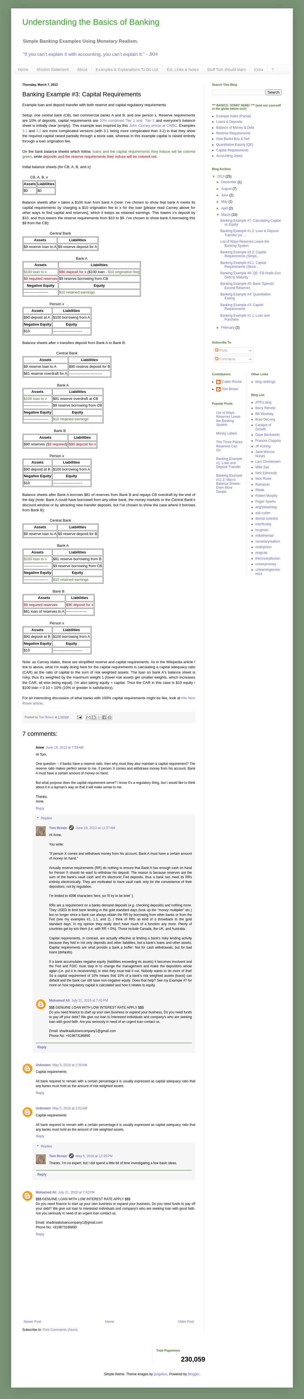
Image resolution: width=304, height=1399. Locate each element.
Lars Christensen (268, 462)
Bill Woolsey (264, 414)
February (228, 328)
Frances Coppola (268, 441)
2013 (221, 176)
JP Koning (263, 446)
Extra (258, 69)
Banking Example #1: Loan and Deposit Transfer (229, 463)
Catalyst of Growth (263, 427)
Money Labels (226, 433)
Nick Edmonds (266, 473)
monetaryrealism (267, 541)
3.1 (24, 131)
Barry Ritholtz (265, 408)
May (224, 202)
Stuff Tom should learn (226, 69)
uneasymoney (265, 564)
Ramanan (262, 484)
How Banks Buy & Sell (232, 139)
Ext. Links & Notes (183, 69)
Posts (221, 350)
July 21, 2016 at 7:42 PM (76, 1192)
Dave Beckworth (267, 435)
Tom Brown (58, 828)
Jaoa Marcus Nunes (265, 454)
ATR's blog (263, 402)
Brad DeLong (265, 419)
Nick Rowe (263, 479)
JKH (153, 54)
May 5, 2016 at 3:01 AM (69, 1108)
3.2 (38, 131)
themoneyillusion (267, 558)
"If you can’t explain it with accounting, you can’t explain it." (83, 54)
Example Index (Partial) (233, 116)
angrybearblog (266, 507)
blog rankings (265, 382)
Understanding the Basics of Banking (91, 22)
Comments (225, 359)
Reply (40, 808)
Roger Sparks (265, 501)
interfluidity (263, 524)
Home (23, 69)
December (229, 182)
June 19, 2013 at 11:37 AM (95, 828)
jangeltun (160, 1374)
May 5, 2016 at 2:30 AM (69, 1065)
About (82, 69)
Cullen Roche (232, 382)
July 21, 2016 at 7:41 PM (89, 1000)
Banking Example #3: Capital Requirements (241, 307)
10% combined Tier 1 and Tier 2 (127, 120)
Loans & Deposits (229, 122)
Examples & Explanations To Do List (127, 69)
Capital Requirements (232, 150)
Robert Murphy (266, 496)
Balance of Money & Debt (235, 128)
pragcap (261, 553)
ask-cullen (263, 513)
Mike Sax (262, 467)
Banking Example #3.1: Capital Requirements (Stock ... (243, 265)
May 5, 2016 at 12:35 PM (94, 1156)
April (225, 208)
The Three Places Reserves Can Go (229, 446)
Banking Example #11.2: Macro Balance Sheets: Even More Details (229, 484)
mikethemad (264, 536)
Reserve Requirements (233, 133)
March (226, 215)
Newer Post (32, 1322)
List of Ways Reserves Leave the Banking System (244, 243)
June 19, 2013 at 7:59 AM (64, 747)
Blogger (193, 1374)
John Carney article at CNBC (153, 125)
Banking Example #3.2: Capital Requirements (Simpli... (243, 254)
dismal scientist (266, 519)
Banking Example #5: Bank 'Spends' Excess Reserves (247, 286)
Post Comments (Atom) (60, 1330)
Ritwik (259, 490)
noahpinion (263, 547)
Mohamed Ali (59, 1000)
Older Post (186, 1322)
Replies (46, 818)
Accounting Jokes (229, 156)
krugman (262, 530)
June (225, 195)
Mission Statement (53, 69)
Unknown (43, 1065)
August (227, 189)
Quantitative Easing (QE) (234, 145)
